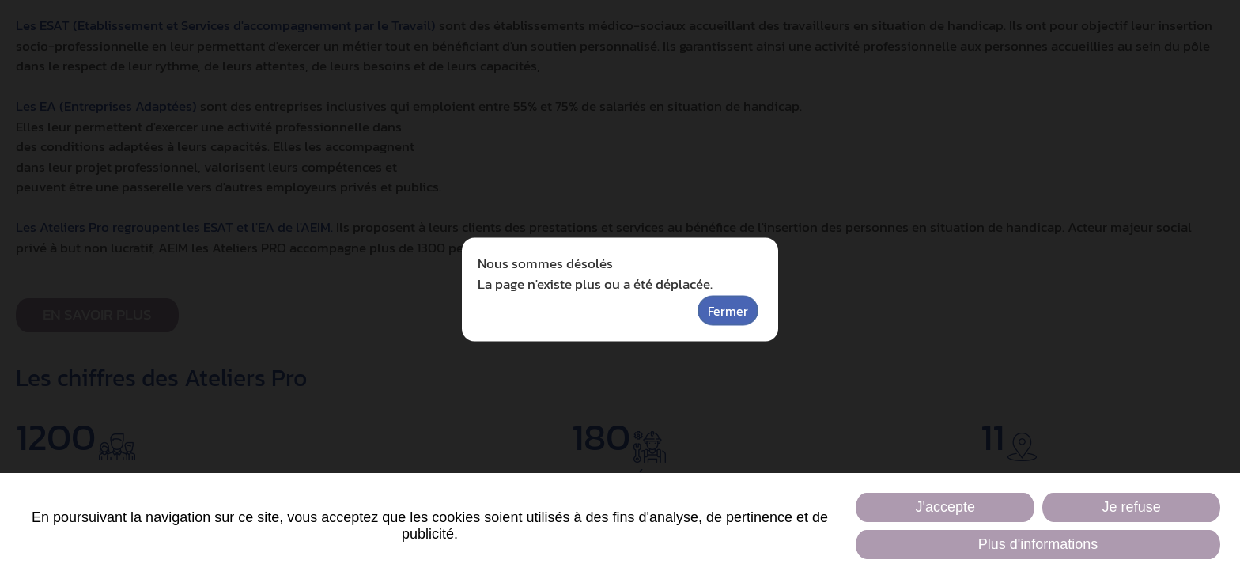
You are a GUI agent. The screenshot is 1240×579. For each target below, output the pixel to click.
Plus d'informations (1038, 544)
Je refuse (1131, 507)
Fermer (728, 310)
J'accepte (944, 507)
